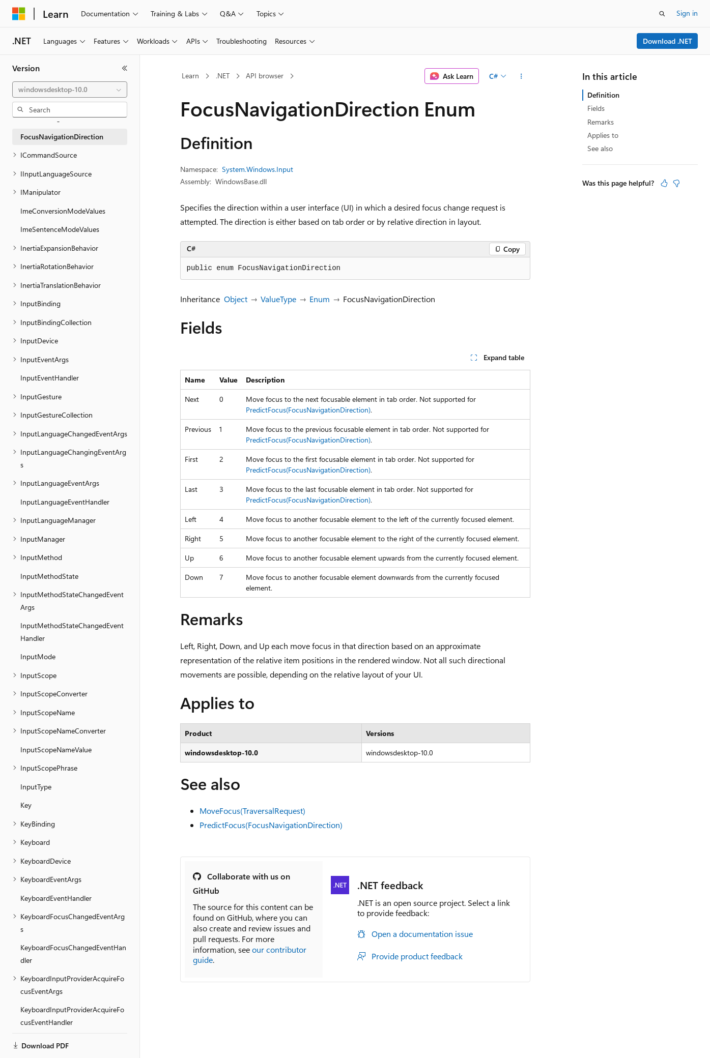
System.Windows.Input (257, 169)
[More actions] (521, 76)
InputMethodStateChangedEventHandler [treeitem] (72, 632)
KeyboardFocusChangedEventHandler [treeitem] (73, 954)
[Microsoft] (18, 13)
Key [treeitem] (26, 805)
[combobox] (69, 89)
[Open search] (662, 14)
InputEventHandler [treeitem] (49, 378)
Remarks (600, 122)
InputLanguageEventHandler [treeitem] (64, 502)
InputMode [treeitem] (37, 656)
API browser (264, 75)
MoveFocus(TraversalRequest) (252, 810)
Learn (190, 75)
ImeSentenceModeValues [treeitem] (59, 229)
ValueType (278, 298)
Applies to (602, 135)
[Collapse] (124, 68)
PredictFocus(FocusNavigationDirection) (308, 410)
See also (600, 148)
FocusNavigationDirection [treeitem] (61, 136)
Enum (319, 298)
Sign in (687, 13)
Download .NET (667, 41)
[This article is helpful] (664, 183)
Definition (603, 95)
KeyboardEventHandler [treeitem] (56, 898)
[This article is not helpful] (676, 183)
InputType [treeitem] (35, 786)
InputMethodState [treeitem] (49, 576)
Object (235, 298)
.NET (223, 75)
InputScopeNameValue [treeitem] (56, 749)
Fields (596, 108)
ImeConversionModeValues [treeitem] (62, 211)
